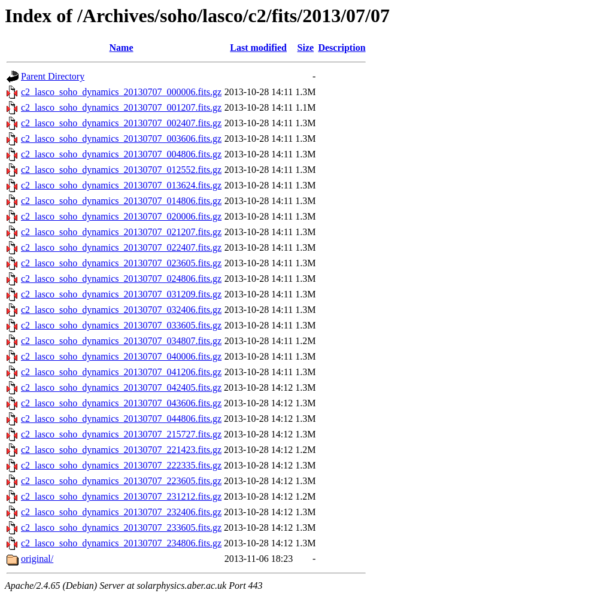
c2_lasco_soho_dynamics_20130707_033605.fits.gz (121, 325)
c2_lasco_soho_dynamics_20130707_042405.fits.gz (121, 387)
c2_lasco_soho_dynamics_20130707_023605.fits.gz (121, 263)
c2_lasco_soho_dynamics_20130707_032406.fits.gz (121, 310)
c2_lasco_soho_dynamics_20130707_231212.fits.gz (121, 496)
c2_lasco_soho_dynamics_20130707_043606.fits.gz (121, 403)
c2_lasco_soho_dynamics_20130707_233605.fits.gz (121, 527)
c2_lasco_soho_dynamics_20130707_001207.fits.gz (121, 107)
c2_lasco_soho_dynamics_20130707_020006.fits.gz (121, 216)
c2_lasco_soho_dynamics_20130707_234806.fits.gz (121, 543)
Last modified (258, 47)
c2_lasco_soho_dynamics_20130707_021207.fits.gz (121, 232)
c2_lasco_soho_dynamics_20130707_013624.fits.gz (121, 185)
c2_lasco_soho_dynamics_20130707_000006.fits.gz (121, 92)
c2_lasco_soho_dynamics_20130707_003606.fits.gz (121, 138)
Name (121, 47)
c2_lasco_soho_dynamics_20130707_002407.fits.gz (121, 123)
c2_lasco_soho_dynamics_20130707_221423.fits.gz (121, 450)
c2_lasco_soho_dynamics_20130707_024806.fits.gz (121, 278)
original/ (37, 559)
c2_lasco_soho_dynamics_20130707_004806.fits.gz (121, 154)
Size (306, 47)
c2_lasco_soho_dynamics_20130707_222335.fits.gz (121, 465)
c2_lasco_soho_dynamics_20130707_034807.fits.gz (121, 341)
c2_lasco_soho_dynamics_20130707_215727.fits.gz (121, 434)
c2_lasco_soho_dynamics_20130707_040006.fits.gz (121, 356)
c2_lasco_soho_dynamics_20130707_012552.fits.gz (121, 170)
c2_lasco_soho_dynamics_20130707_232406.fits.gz (121, 512)
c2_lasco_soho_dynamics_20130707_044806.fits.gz (121, 418)
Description (341, 47)
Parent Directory (52, 76)
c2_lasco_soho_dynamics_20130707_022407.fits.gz (121, 247)
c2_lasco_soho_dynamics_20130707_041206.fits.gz (121, 372)
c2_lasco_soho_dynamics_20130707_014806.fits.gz (121, 201)
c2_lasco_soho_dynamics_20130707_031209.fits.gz (121, 294)
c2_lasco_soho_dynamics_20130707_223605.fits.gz (121, 481)
